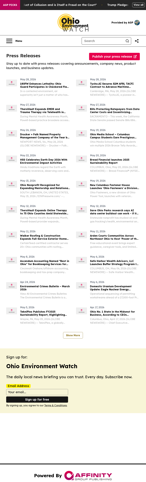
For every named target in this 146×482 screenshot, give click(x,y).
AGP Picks (10, 4)
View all (138, 4)
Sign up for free (37, 399)
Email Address (18, 386)
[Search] (103, 40)
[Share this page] (137, 41)
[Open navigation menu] (14, 41)
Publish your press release (114, 56)
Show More (73, 335)
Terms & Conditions (55, 405)
